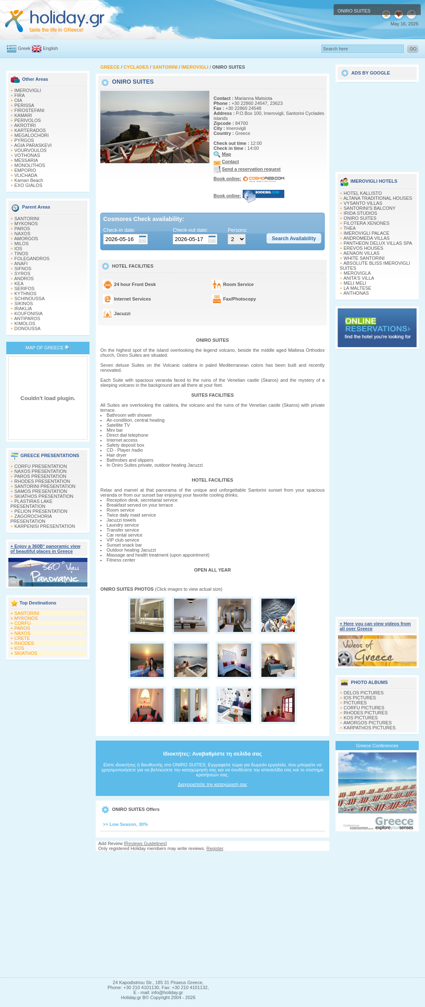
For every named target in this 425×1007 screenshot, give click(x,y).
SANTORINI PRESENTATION (45, 486)
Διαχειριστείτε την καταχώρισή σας (212, 784)
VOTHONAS (27, 155)
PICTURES (355, 702)
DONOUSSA (28, 328)
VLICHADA (26, 175)
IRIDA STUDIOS (361, 213)
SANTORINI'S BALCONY (370, 208)
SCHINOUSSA (30, 298)
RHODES (24, 643)
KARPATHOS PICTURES (370, 727)
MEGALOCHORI (32, 135)
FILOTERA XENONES (367, 223)
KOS (19, 648)
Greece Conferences (377, 745)
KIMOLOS (25, 323)
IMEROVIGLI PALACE (367, 233)
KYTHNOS (26, 293)
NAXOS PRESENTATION (41, 471)
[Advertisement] (212, 914)
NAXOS (23, 233)
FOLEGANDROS (32, 258)
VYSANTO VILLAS (363, 203)
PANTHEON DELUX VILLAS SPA (378, 243)
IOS (18, 248)
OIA (18, 100)
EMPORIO (25, 170)
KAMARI (23, 115)
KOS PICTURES (361, 717)
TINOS (21, 253)
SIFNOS (23, 268)
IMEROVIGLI (28, 90)
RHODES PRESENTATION (42, 481)
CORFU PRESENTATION (41, 466)
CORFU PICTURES (364, 707)
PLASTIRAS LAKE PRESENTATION (31, 504)
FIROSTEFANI (30, 110)
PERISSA (25, 105)
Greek (24, 48)
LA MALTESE (357, 288)
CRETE (22, 638)
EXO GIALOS (28, 185)
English (50, 48)
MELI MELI (355, 283)
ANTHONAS (356, 293)
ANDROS (24, 278)
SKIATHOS (26, 653)
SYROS (23, 273)
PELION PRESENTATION (41, 511)
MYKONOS (26, 223)
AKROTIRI (25, 125)
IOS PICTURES (360, 697)
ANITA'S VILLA (358, 278)
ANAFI (20, 263)
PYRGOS (24, 140)
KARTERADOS (30, 130)
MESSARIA (26, 160)
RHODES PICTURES (366, 712)
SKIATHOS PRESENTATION (44, 496)
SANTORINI (27, 218)
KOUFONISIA (29, 313)
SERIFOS (25, 288)
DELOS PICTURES (364, 692)
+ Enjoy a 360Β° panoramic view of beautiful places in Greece (45, 549)
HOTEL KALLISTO (363, 193)
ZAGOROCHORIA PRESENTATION (31, 519)
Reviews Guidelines (145, 843)
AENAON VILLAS (361, 253)
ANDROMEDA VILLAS (366, 238)
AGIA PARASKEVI (33, 145)
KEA (19, 283)
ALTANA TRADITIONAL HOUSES (377, 198)
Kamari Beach (29, 180)
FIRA (20, 95)
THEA (349, 228)
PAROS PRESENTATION (41, 476)
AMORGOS (26, 238)
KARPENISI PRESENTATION (45, 526)
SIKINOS (24, 303)
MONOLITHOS (30, 165)
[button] (293, 238)
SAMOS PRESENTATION (41, 491)
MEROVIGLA (357, 273)
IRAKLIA (23, 308)
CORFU (23, 623)
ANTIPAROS (27, 318)
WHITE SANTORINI (364, 258)
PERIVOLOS (28, 120)
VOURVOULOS (31, 150)
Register (214, 848)
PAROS (22, 228)
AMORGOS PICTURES (367, 722)
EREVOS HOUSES (363, 248)
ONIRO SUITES (360, 218)
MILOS (22, 243)
